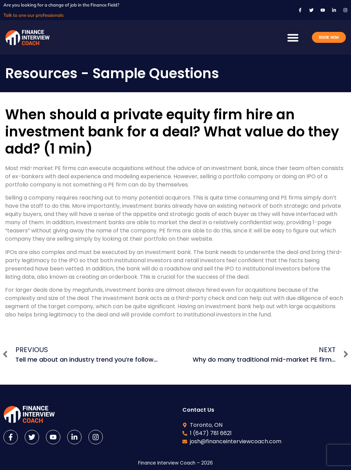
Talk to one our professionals (33, 15)
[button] (293, 37)
